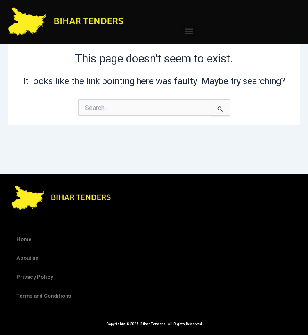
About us (27, 258)
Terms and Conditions (43, 296)
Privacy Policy (34, 277)
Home (24, 239)
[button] (189, 31)
